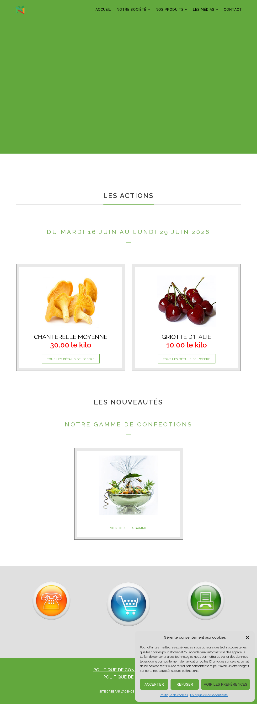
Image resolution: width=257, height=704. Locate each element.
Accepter (154, 684)
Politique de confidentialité (209, 695)
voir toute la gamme (128, 528)
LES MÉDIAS (203, 9)
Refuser (185, 684)
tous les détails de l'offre (70, 359)
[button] (247, 637)
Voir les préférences (225, 684)
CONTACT (233, 9)
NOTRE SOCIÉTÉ (131, 9)
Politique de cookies (174, 695)
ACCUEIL (103, 9)
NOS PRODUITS (170, 9)
